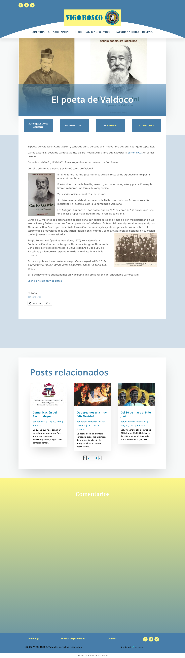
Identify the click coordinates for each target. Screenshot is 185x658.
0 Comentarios (146, 125)
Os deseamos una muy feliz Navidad (92, 414)
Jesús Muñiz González (135, 421)
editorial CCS (135, 152)
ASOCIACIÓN (61, 32)
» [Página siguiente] (100, 458)
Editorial (112, 125)
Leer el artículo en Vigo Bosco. (45, 280)
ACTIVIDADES (40, 32)
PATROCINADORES (127, 32)
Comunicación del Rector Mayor (45, 414)
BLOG (78, 32)
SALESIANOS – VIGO (97, 32)
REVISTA (147, 32)
